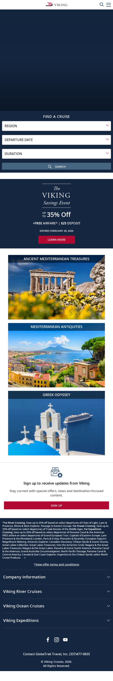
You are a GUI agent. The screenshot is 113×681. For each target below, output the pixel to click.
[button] (108, 4)
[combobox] (56, 126)
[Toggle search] (101, 4)
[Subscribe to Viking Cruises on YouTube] (65, 639)
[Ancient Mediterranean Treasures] (56, 287)
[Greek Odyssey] (56, 423)
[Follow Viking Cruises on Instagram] (56, 639)
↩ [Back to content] (25, 557)
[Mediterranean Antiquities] (56, 355)
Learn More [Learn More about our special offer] (57, 239)
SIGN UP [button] (56, 505)
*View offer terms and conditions (56, 564)
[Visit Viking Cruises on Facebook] (47, 639)
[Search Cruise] (56, 166)
